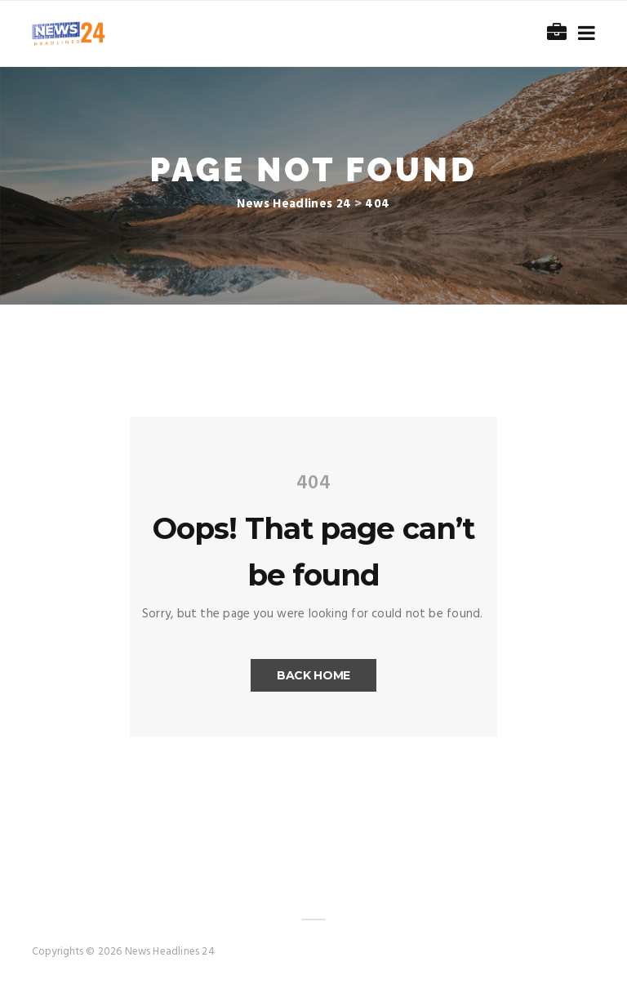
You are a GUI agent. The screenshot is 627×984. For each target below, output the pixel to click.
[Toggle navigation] (583, 34)
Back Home (313, 675)
